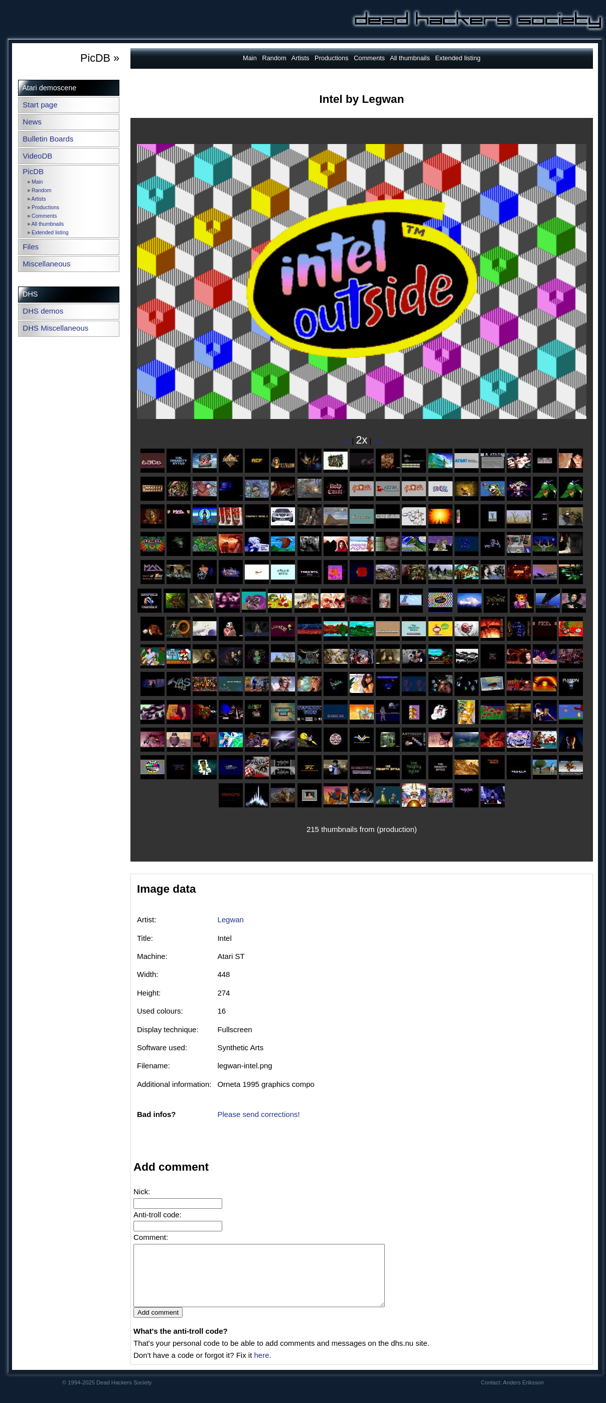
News (32, 121)
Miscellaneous (46, 263)
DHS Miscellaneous (55, 328)
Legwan (230, 919)
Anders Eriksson (523, 1394)
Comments (44, 216)
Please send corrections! (258, 1114)
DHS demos (43, 311)
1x (346, 441)
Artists (38, 199)
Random (41, 190)
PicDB (33, 171)
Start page (40, 104)
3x (378, 441)
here (261, 1367)
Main (37, 182)
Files (31, 246)
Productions (45, 207)
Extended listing (50, 232)
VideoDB (37, 156)
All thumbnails (47, 224)
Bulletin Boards (48, 138)
